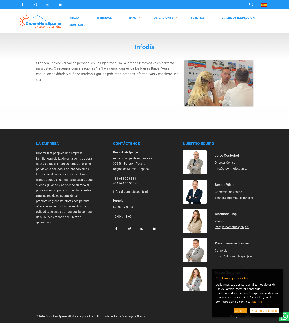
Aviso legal (127, 316)
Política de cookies (108, 316)
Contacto (78, 25)
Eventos (197, 18)
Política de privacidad (81, 316)
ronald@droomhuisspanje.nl (234, 256)
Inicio (74, 18)
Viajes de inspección (238, 18)
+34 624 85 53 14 (125, 183)
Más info (256, 301)
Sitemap (141, 316)
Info (132, 18)
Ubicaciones (163, 18)
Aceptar (240, 311)
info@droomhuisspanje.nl (130, 192)
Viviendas (104, 18)
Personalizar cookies (264, 311)
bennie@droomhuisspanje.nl (234, 198)
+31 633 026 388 (124, 178)
